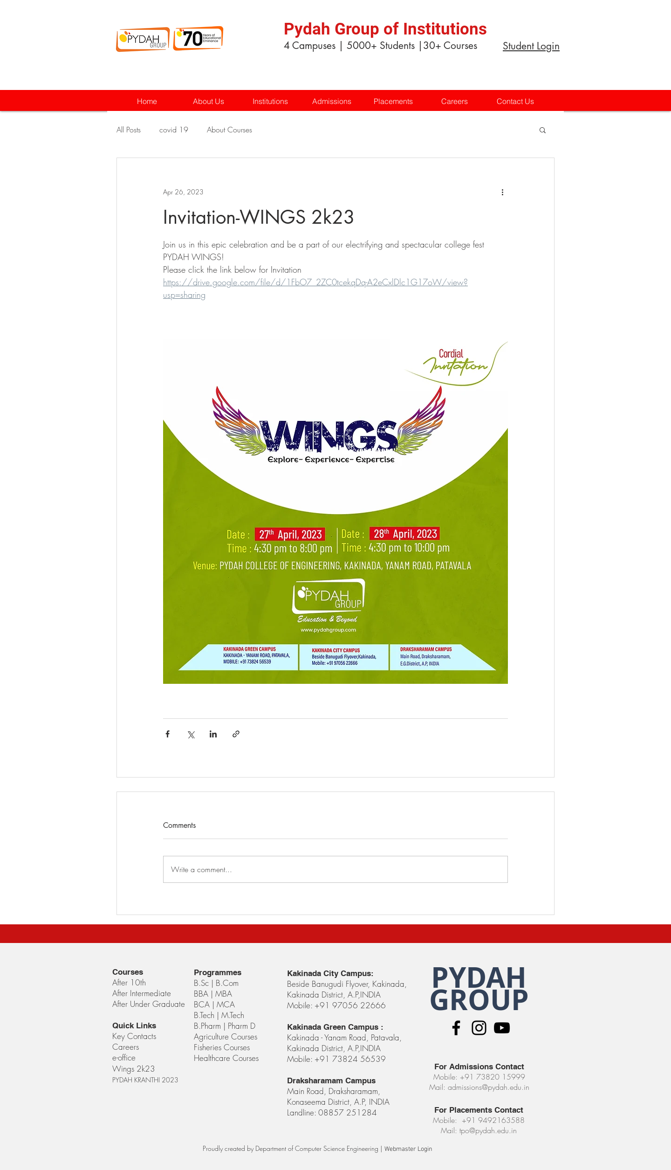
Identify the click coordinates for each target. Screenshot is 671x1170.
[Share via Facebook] (167, 734)
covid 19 (173, 129)
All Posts (128, 129)
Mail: (450, 1130)
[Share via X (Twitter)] (190, 734)
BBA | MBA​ (213, 993)
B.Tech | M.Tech (219, 1015)
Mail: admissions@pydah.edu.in (479, 1087)
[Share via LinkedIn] (213, 734)
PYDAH (479, 977)
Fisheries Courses (222, 1047)
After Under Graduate (148, 1003)
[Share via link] (236, 734)
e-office (124, 1057)
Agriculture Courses (225, 1036)
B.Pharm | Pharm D (224, 1025)
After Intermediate (141, 993)
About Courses (229, 129)
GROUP (479, 999)
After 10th (130, 982)
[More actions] (502, 191)
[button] (270, 101)
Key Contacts (134, 1036)
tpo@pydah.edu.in (488, 1130)
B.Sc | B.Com (217, 982)
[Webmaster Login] (408, 1149)
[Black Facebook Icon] (456, 1028)
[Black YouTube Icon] (502, 1028)
